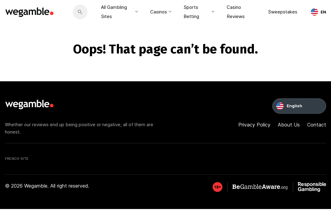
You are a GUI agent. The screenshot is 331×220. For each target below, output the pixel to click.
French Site (17, 158)
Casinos (158, 12)
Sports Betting (191, 11)
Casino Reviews (236, 11)
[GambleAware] (217, 187)
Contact (316, 125)
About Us (289, 125)
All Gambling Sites (114, 11)
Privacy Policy (254, 125)
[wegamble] (29, 12)
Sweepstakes (282, 12)
